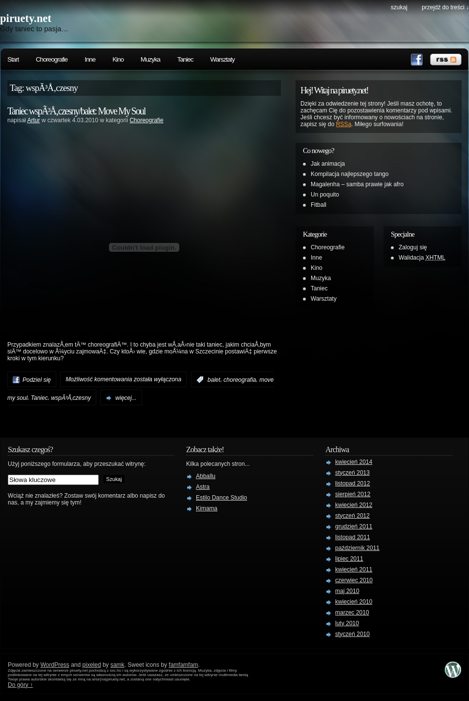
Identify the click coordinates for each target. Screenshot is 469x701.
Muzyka (150, 59)
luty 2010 (347, 623)
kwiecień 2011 (353, 569)
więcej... (125, 397)
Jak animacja (328, 163)
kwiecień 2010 (353, 601)
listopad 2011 (352, 537)
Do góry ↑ (20, 684)
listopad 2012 (352, 483)
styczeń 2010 (352, 634)
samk (117, 664)
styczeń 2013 (352, 472)
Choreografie (51, 59)
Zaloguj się (413, 247)
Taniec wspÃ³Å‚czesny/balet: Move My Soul (76, 111)
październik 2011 (357, 548)
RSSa (343, 124)
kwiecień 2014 (353, 462)
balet (214, 379)
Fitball (318, 204)
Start (13, 59)
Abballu (205, 476)
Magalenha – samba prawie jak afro (357, 184)
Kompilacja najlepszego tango (349, 174)
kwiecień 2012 (353, 505)
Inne (90, 59)
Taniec (185, 59)
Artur (33, 120)
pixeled (92, 664)
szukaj (399, 7)
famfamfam (183, 664)
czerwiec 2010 (354, 580)
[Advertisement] (144, 142)
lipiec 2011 (349, 558)
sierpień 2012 (352, 494)
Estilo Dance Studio (221, 497)
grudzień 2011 (353, 526)
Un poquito (325, 194)
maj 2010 (347, 591)
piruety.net (25, 18)
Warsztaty (222, 59)
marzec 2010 (352, 612)
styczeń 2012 (352, 515)
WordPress (55, 664)
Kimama (206, 508)
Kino (118, 59)
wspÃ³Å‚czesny (71, 397)
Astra (203, 486)
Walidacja (422, 257)
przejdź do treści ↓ (445, 7)
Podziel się (36, 379)
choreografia (240, 379)
